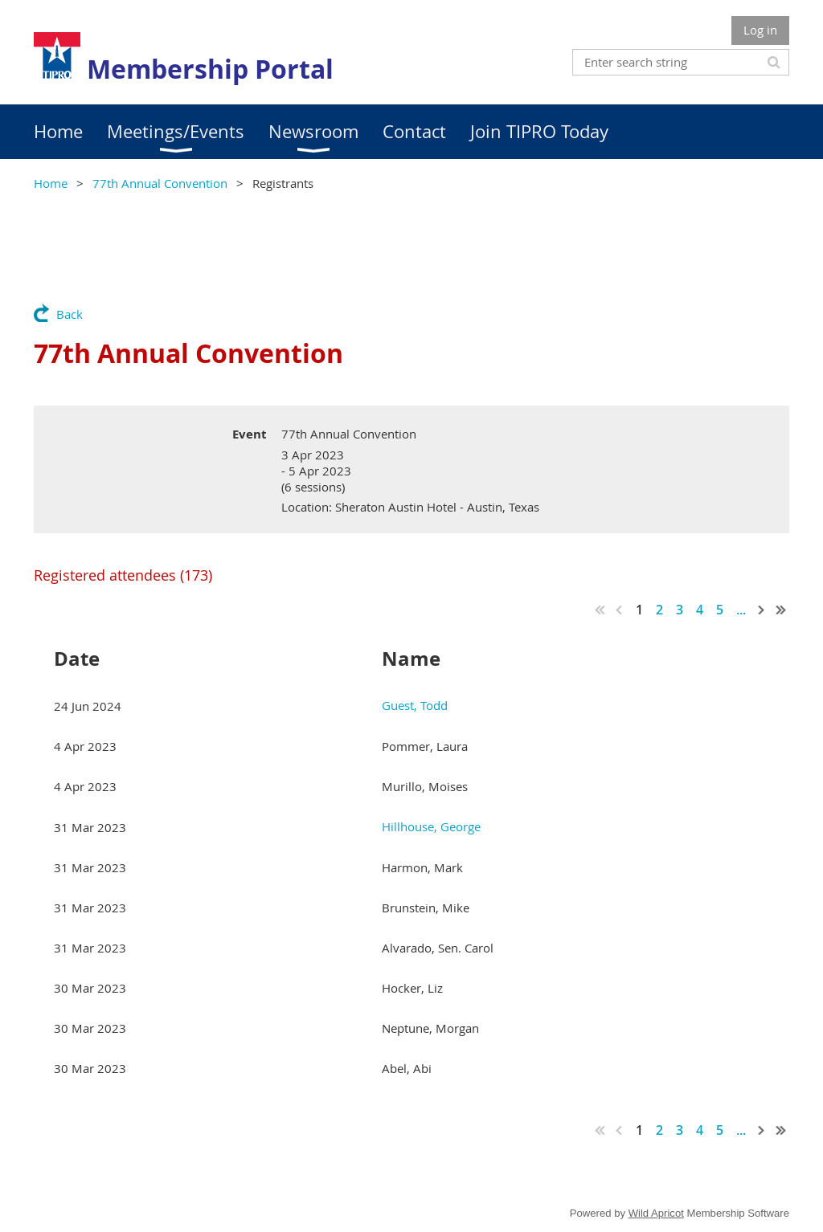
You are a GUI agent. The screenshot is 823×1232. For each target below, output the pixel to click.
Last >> (781, 610)
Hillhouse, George (431, 826)
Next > (762, 610)
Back (69, 314)
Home (51, 183)
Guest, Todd (415, 705)
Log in (760, 30)
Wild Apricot (656, 1213)
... (741, 610)
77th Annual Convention (159, 183)
